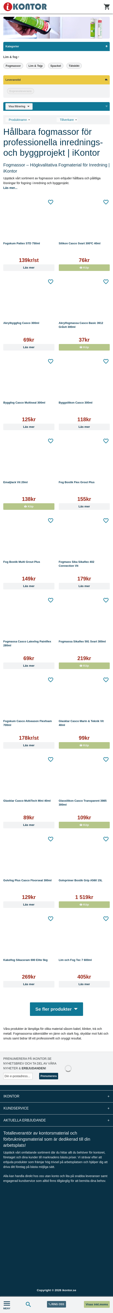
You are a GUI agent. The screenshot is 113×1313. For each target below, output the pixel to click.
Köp (84, 267)
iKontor (56, 1096)
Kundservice (56, 1108)
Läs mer (29, 267)
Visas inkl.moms (97, 1304)
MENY (6, 1305)
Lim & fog (11, 57)
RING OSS (56, 1304)
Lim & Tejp (36, 65)
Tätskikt (74, 65)
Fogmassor (13, 65)
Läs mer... (10, 188)
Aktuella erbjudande (56, 1120)
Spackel (55, 65)
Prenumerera (48, 1076)
